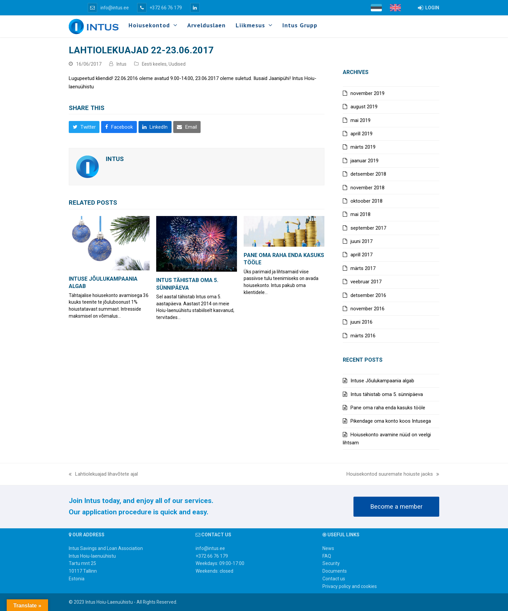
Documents (334, 571)
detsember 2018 (368, 174)
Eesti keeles (154, 64)
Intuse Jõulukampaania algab (382, 381)
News (328, 548)
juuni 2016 (361, 322)
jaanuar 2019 (364, 161)
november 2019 (367, 93)
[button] (84, 127)
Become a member (396, 506)
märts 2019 (362, 147)
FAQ (326, 556)
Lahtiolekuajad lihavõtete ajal (103, 474)
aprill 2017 (361, 255)
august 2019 (363, 107)
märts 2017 (362, 268)
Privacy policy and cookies (349, 586)
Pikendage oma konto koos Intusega (390, 421)
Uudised (177, 64)
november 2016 (367, 309)
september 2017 (368, 228)
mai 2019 (360, 120)
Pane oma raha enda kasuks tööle (387, 408)
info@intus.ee (108, 7)
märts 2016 (362, 336)
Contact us (333, 578)
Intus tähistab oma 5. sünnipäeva (386, 394)
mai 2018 (360, 214)
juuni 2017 (361, 241)
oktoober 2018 (366, 201)
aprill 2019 (361, 134)
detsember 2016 (368, 295)
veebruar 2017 (366, 282)
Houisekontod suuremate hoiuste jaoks (392, 474)
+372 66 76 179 (159, 7)
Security (331, 563)
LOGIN (428, 7)
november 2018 (367, 188)
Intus (121, 64)
